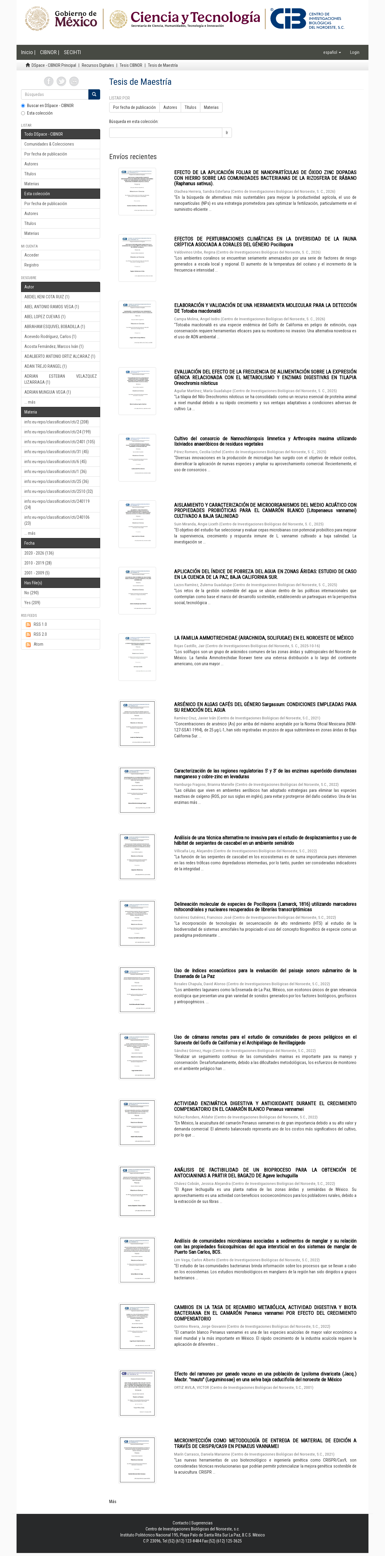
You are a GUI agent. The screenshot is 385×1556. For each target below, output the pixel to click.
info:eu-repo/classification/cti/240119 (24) (57, 504)
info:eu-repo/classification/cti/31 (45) (56, 451)
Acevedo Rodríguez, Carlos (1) (50, 336)
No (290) (31, 592)
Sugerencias (202, 1523)
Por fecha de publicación (45, 154)
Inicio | (28, 52)
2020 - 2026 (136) (39, 553)
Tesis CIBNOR (131, 65)
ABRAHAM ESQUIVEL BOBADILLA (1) (54, 326)
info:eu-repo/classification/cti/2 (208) (56, 422)
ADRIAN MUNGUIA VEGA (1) (47, 392)
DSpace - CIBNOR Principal (54, 65)
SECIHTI (72, 52)
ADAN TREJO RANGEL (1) (45, 366)
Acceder (31, 255)
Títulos (30, 173)
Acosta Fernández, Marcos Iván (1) (54, 346)
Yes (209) (32, 602)
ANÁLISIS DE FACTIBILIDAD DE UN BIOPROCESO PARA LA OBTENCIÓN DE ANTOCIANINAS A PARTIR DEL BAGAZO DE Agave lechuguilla (265, 1173)
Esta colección (37, 113)
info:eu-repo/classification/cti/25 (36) (56, 481)
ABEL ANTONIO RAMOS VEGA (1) (51, 306)
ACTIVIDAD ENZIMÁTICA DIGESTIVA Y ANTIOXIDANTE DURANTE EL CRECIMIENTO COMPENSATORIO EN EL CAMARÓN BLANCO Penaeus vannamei (265, 1106)
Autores (31, 163)
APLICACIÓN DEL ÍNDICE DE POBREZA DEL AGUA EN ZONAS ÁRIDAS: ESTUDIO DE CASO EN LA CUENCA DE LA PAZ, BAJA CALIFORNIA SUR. (265, 574)
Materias (31, 183)
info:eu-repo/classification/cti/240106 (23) (57, 520)
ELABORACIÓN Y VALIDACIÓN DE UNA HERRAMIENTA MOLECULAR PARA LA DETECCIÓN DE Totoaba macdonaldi (265, 308)
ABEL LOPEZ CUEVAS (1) (45, 316)
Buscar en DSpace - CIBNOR (47, 105)
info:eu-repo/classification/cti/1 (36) (55, 471)
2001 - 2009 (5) (37, 572)
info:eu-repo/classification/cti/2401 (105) (59, 441)
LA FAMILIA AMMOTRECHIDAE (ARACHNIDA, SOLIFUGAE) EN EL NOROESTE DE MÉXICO (263, 638)
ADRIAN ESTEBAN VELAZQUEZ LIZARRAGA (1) (60, 379)
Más (112, 1501)
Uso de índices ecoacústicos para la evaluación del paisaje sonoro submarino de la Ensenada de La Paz (265, 973)
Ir (227, 132)
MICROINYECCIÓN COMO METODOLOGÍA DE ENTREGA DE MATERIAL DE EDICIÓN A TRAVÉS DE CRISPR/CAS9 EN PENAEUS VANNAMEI (265, 1443)
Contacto (181, 1523)
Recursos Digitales (98, 65)
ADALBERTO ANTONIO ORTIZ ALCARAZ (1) (59, 356)
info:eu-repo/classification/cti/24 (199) (57, 431)
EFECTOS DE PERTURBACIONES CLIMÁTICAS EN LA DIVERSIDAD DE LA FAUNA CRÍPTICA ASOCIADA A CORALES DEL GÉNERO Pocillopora (265, 242)
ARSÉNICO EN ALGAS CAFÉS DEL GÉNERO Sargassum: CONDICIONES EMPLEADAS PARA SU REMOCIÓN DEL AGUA (265, 707)
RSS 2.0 (35, 634)
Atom (33, 644)
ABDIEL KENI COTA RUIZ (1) (46, 296)
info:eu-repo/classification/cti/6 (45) (55, 461)
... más (29, 402)
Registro (31, 265)
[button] (332, 52)
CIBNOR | (49, 52)
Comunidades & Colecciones (49, 144)
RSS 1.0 (35, 624)
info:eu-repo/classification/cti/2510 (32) (58, 491)
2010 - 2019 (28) (38, 563)
